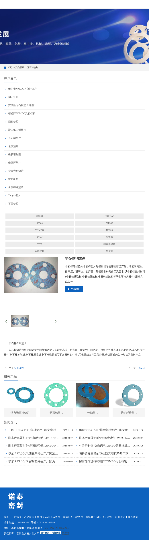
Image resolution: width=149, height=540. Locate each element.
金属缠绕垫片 (15, 187)
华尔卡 (109, 251)
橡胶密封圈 (14, 154)
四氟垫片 (13, 121)
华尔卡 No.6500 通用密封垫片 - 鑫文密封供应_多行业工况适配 (105, 430)
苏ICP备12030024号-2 (57, 528)
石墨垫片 (13, 203)
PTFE (39, 244)
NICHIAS (109, 216)
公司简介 (16, 517)
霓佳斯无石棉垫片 (73, 517)
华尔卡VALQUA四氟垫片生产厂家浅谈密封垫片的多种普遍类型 (34, 453)
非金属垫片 (109, 244)
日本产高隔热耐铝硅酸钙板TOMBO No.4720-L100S (34, 437)
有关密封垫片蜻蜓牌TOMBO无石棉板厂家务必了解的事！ (105, 445)
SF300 (39, 223)
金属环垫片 (14, 162)
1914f (39, 237)
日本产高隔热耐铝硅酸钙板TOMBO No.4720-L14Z (34, 445)
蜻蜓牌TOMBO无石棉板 (21, 113)
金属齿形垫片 (15, 171)
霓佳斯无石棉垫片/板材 (21, 105)
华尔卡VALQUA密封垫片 (22, 89)
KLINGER (13, 97)
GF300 (39, 216)
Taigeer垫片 (14, 195)
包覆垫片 (13, 146)
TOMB (109, 237)
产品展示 (19, 67)
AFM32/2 (19, 368)
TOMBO (39, 230)
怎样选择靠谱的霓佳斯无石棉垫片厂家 (103, 453)
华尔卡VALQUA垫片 (48, 517)
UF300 (109, 230)
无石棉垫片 (32, 67)
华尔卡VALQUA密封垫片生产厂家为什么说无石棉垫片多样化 (34, 461)
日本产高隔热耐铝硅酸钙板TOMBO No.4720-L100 (105, 437)
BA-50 (141, 368)
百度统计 (67, 533)
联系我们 (133, 517)
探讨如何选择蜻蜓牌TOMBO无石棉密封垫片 (105, 461)
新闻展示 (120, 517)
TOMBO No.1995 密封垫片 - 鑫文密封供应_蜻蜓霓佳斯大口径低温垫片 (34, 430)
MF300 (109, 223)
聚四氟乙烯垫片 (17, 130)
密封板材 (13, 179)
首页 (9, 67)
